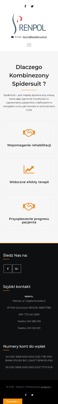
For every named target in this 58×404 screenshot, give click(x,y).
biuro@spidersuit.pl (35, 36)
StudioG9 (45, 386)
